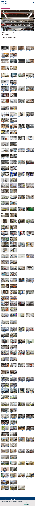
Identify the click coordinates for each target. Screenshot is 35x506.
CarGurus (2, 270)
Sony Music (19, 211)
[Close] (34, 503)
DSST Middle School (4, 442)
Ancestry (2, 247)
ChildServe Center (3, 331)
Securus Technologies (4, 188)
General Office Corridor (4, 135)
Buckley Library (28, 430)
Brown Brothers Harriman (21, 306)
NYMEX (27, 294)
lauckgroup (11, 170)
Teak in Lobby (3, 77)
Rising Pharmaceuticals (4, 211)
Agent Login (24, 0)
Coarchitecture (12, 264)
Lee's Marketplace (28, 164)
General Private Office (4, 146)
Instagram (14, 500)
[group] (17, 25)
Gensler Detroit (12, 276)
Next (34, 18)
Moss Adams (3, 306)
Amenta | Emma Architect (4, 312)
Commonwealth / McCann (21, 282)
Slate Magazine (12, 241)
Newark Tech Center (4, 459)
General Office (3, 103)
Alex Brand (2, 337)
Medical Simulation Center (4, 349)
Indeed (2, 288)
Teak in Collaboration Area (13, 70)
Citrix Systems (20, 331)
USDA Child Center (20, 430)
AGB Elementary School (13, 424)
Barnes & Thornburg (12, 247)
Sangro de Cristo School (21, 465)
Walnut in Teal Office (12, 77)
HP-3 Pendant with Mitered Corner (3, 58)
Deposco (2, 110)
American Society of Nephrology (21, 104)
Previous (1, 18)
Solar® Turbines (20, 270)
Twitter (8, 500)
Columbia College (12, 367)
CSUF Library (3, 367)
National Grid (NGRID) (13, 490)
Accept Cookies (26, 504)
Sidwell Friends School (21, 477)
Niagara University (3, 381)
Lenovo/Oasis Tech (3, 343)
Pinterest (17, 500)
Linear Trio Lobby (12, 57)
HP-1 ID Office (3, 50)
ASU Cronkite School (12, 471)
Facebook (11, 500)
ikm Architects (3, 235)
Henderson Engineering (29, 211)
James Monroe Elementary (30, 355)
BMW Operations (12, 211)
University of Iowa (12, 465)
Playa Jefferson (3, 355)
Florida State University (21, 418)
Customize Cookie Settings (27, 502)
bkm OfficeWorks (28, 270)
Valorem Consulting (4, 241)
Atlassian (11, 294)
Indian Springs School (4, 418)
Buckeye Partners (12, 128)
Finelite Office (11, 135)
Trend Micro (28, 223)
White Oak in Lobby (20, 77)
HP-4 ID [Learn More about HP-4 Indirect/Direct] (7, 40)
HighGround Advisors (29, 188)
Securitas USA (12, 253)
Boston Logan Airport (12, 152)
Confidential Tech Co (12, 484)
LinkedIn (2, 500)
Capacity (27, 331)
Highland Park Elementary (29, 442)
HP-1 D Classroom (28, 50)
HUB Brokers (28, 343)
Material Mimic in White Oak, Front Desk (21, 64)
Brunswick (2, 158)
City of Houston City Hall (13, 91)
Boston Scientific (20, 164)
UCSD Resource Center (4, 477)
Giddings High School (4, 484)
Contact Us (28, 0)
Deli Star (19, 116)
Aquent (2, 182)
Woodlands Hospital (4, 205)
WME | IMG (28, 235)
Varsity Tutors (20, 247)
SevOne (2, 264)
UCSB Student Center (12, 477)
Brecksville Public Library (4, 471)
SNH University (12, 412)
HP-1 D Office (20, 50)
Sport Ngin (2, 300)
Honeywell (27, 306)
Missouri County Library (4, 406)
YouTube (5, 500)
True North (11, 176)
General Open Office (4, 152)
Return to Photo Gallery (6, 7)
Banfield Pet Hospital (12, 229)
